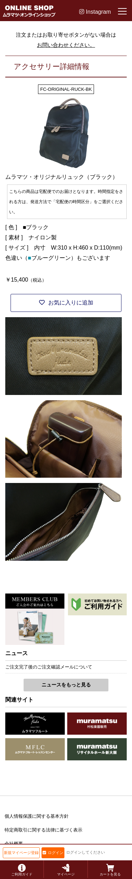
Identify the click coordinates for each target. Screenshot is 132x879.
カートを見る (110, 870)
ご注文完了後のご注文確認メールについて (48, 667)
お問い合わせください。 (66, 45)
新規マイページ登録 (21, 852)
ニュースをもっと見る (66, 684)
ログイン (53, 852)
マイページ (66, 870)
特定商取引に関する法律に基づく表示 (43, 830)
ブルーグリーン (51, 258)
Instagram (95, 12)
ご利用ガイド (21, 870)
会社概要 (14, 843)
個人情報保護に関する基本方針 (37, 816)
